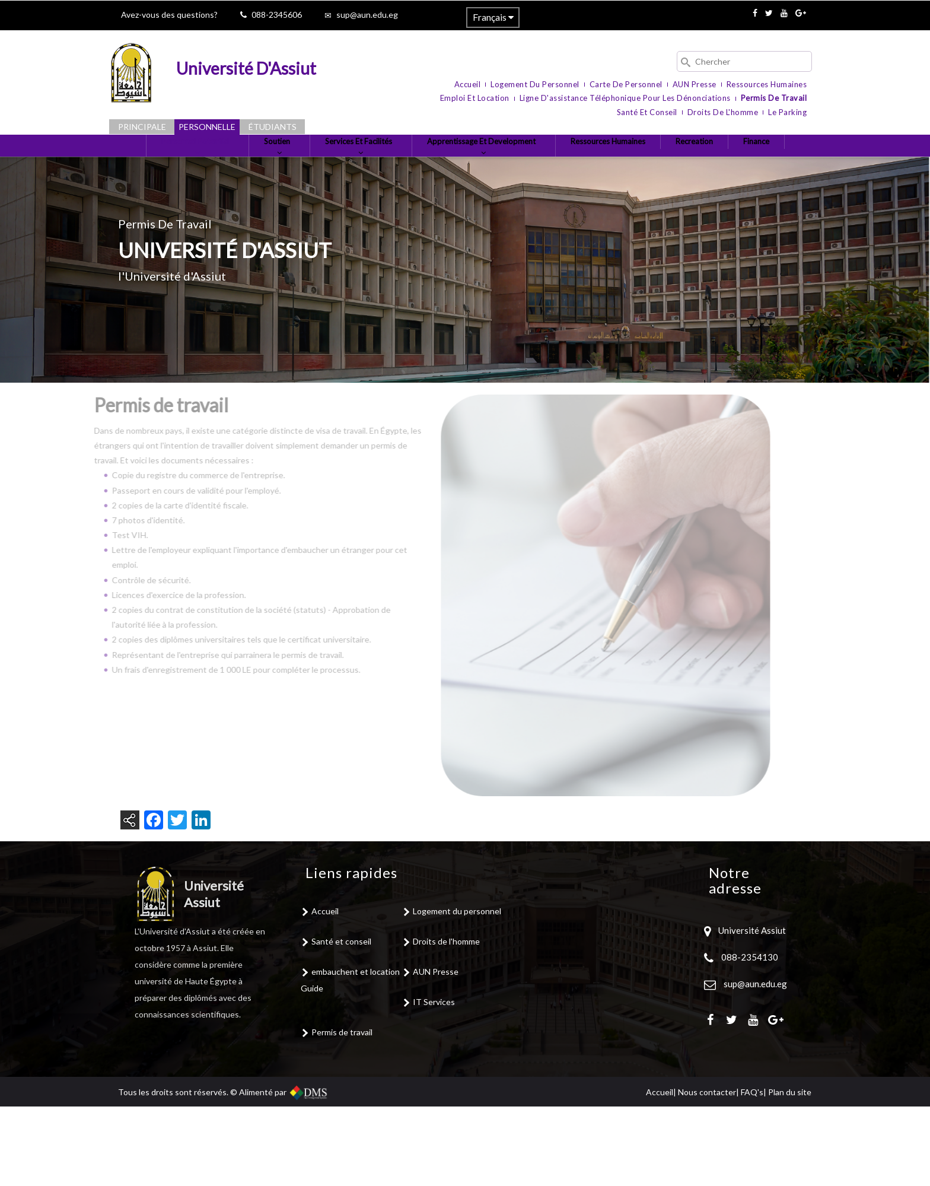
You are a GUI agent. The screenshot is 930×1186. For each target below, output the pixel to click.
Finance (465, 210)
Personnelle (207, 127)
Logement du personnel (535, 84)
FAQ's (752, 1171)
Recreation (754, 160)
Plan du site (789, 1171)
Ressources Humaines (658, 160)
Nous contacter (707, 1171)
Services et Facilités (379, 165)
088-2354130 (749, 1036)
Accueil (467, 84)
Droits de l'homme (723, 112)
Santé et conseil (647, 112)
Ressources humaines (767, 84)
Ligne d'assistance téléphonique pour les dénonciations (625, 98)
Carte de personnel (626, 84)
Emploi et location (474, 98)
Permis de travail (774, 98)
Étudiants (273, 127)
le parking (787, 112)
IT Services (434, 1081)
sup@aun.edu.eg (367, 14)
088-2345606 (276, 14)
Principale (142, 127)
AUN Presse (694, 84)
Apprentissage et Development (518, 165)
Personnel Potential (197, 165)
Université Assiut (751, 1009)
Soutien (288, 165)
